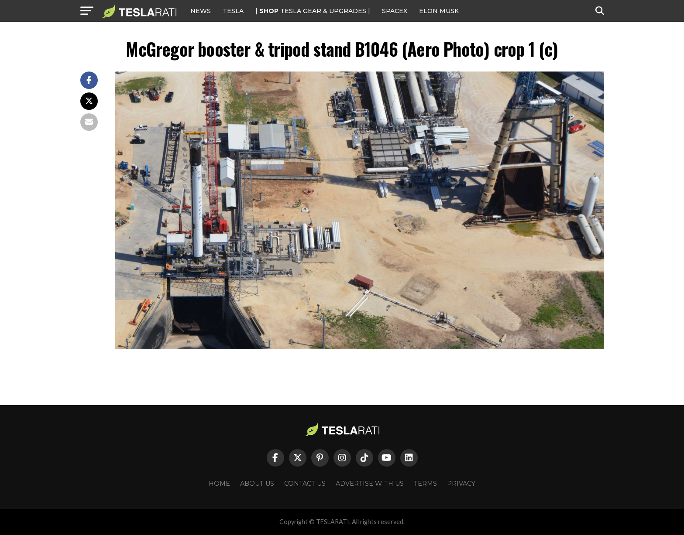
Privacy (461, 483)
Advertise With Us (370, 483)
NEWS (200, 11)
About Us (257, 483)
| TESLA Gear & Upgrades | (312, 11)
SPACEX (394, 11)
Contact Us (305, 483)
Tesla (233, 11)
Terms (425, 483)
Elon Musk (439, 11)
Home (219, 483)
